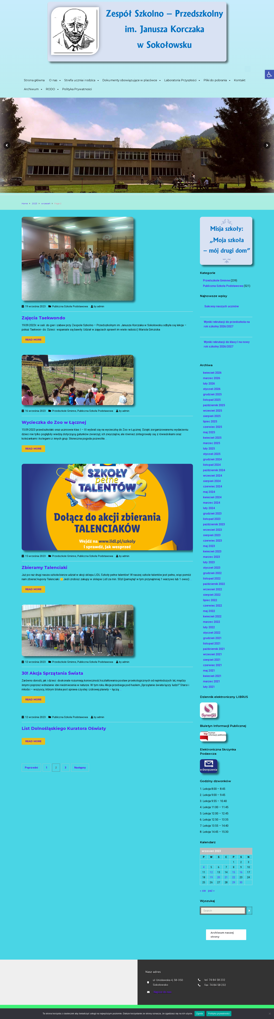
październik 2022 (214, 584)
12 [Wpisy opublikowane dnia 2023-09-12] (211, 872)
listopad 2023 (212, 519)
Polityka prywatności (219, 1013)
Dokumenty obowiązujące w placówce (129, 80)
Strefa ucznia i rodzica (79, 80)
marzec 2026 (211, 378)
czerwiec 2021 (212, 665)
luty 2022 (209, 627)
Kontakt (240, 80)
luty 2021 (209, 686)
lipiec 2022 (210, 600)
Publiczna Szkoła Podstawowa (70, 306)
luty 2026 (209, 383)
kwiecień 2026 (212, 372)
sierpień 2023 (212, 535)
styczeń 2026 (211, 389)
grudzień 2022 (212, 573)
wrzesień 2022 (212, 589)
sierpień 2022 (212, 594)
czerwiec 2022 (212, 605)
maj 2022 (209, 611)
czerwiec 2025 (212, 427)
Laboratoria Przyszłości (180, 80)
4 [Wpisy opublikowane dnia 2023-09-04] (203, 867)
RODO (50, 89)
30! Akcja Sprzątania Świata (52, 673)
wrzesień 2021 (212, 654)
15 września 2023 (35, 556)
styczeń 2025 (211, 454)
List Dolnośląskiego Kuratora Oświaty (64, 728)
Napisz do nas (162, 992)
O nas (53, 80)
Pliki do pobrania (215, 80)
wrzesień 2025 (212, 410)
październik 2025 (214, 405)
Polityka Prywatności (77, 89)
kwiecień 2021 (212, 676)
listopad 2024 (212, 464)
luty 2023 (209, 562)
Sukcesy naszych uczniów (221, 306)
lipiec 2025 (210, 421)
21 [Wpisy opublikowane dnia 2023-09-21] (226, 877)
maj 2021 (209, 670)
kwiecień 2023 (212, 551)
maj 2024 (209, 492)
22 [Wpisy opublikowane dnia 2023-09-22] (233, 877)
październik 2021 (214, 649)
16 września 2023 (35, 410)
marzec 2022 (211, 621)
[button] (269, 74)
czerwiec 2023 (212, 540)
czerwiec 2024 (212, 486)
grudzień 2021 (212, 638)
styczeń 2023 (211, 567)
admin (100, 306)
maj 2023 (209, 546)
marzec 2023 (211, 557)
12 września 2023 (35, 661)
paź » (211, 890)
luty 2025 (209, 448)
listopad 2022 (212, 578)
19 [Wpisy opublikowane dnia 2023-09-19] (211, 877)
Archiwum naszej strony (222, 934)
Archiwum (31, 89)
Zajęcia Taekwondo (43, 317)
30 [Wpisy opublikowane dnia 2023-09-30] (241, 882)
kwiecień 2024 (212, 497)
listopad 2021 (212, 643)
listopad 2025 (212, 399)
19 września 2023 (35, 306)
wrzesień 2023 (212, 529)
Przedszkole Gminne (64, 410)
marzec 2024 (211, 502)
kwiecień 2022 (212, 616)
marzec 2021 (211, 681)
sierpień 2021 (212, 659)
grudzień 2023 (212, 513)
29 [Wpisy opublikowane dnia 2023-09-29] (233, 882)
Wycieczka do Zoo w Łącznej (54, 422)
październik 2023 (214, 524)
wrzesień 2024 (212, 475)
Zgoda (199, 1013)
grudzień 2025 (212, 394)
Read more (33, 339)
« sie (203, 890)
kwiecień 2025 (212, 437)
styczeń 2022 (211, 632)
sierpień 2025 (212, 416)
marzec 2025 (211, 443)
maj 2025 (209, 432)
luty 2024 (209, 508)
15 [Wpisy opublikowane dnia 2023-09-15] (233, 872)
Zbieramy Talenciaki (44, 567)
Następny (80, 767)
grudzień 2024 (212, 459)
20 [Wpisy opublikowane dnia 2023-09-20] (218, 877)
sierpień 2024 (212, 481)
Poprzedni (31, 767)
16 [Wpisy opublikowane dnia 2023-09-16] (241, 872)
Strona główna (34, 80)
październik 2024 (214, 470)
